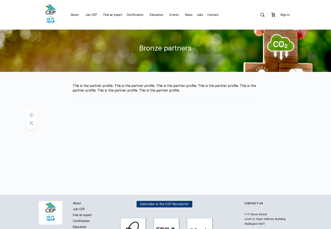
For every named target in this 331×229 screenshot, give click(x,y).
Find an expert (82, 215)
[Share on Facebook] (31, 115)
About (77, 203)
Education (79, 227)
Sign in (285, 14)
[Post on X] (31, 123)
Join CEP (79, 209)
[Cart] (273, 15)
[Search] (262, 14)
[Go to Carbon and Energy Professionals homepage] (50, 14)
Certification (81, 221)
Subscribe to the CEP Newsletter (164, 204)
